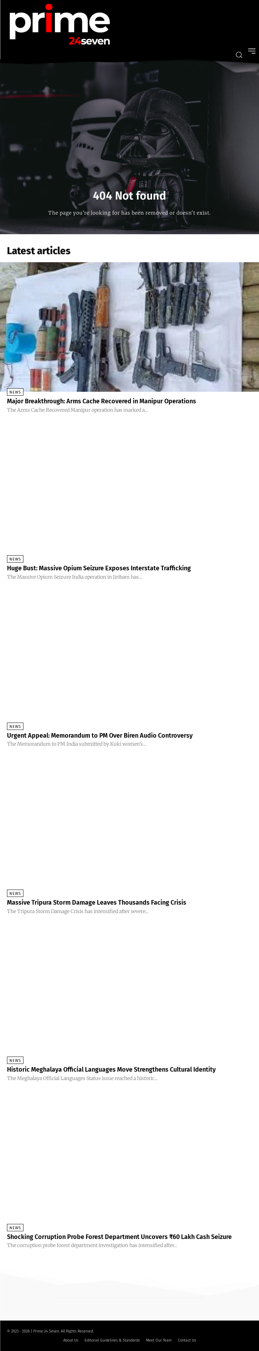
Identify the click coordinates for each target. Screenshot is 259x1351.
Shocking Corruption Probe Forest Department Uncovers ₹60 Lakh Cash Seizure (119, 1237)
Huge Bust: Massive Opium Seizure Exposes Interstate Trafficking (99, 568)
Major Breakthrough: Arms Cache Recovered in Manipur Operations (101, 401)
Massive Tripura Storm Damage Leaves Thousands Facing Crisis (96, 902)
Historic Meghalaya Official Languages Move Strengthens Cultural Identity (111, 1069)
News (15, 392)
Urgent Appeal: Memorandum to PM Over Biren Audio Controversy (100, 735)
